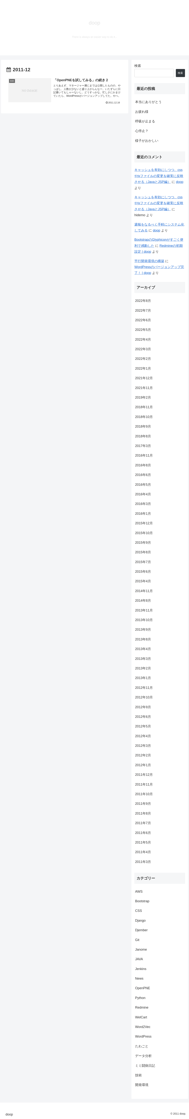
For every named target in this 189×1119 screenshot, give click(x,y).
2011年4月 (143, 852)
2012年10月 (144, 697)
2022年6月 (143, 320)
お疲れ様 (141, 112)
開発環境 (141, 1085)
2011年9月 (143, 804)
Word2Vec (142, 1027)
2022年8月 (143, 301)
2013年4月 (143, 649)
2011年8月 (143, 813)
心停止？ (141, 131)
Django (140, 920)
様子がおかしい (146, 141)
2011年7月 (143, 823)
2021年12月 (144, 378)
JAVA (139, 959)
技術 (138, 1075)
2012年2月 (143, 755)
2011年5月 (143, 842)
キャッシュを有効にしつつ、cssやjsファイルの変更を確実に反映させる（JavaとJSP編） (158, 176)
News (139, 978)
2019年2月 (143, 397)
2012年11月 (144, 688)
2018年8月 (143, 436)
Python (140, 998)
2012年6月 (143, 717)
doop (179, 182)
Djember (141, 930)
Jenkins (140, 969)
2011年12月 (144, 775)
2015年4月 (143, 581)
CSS (138, 911)
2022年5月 (143, 330)
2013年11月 (144, 610)
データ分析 (143, 1056)
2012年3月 (143, 746)
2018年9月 (143, 426)
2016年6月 (143, 475)
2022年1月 (143, 368)
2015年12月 (144, 523)
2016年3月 (143, 504)
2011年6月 (143, 833)
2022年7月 (143, 310)
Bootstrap (142, 901)
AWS (138, 891)
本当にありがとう (148, 102)
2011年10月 (144, 794)
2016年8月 (143, 465)
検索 (137, 66)
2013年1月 (143, 678)
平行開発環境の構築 (149, 261)
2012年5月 (143, 726)
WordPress (143, 1036)
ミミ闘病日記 (145, 1065)
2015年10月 (144, 533)
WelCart (141, 1017)
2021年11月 (144, 388)
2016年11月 (144, 455)
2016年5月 (143, 484)
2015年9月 (143, 542)
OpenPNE (142, 988)
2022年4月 (143, 339)
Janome (141, 949)
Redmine (141, 1007)
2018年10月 (144, 417)
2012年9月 (143, 707)
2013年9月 (143, 629)
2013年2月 (143, 668)
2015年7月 (143, 562)
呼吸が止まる (145, 121)
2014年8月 (143, 600)
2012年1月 (143, 765)
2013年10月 (144, 620)
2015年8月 (143, 552)
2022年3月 (143, 349)
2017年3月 (143, 446)
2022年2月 (143, 359)
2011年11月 (144, 784)
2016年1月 (143, 513)
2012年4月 (143, 736)
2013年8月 (143, 639)
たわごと (141, 1046)
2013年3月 (143, 659)
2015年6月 (143, 571)
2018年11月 (144, 407)
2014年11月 (144, 591)
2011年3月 (143, 862)
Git (137, 940)
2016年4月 (143, 494)
